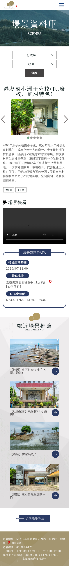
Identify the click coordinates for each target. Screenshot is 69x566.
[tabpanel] (34, 117)
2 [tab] (31, 138)
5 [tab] (41, 138)
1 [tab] (28, 138)
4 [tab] (37, 138)
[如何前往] (13, 286)
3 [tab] (34, 138)
